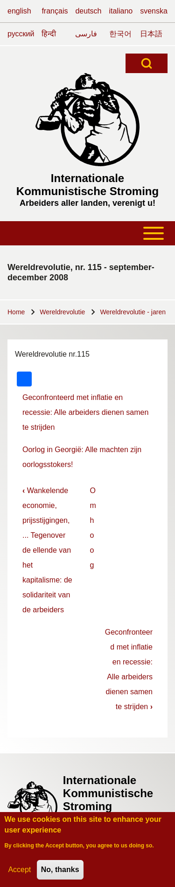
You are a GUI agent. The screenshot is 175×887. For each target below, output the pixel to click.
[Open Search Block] (147, 63)
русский (20, 34)
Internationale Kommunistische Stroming (87, 184)
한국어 (120, 34)
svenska (154, 11)
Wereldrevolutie (62, 312)
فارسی (86, 34)
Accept (19, 873)
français (55, 11)
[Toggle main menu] (87, 233)
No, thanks (60, 873)
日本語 (151, 34)
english (19, 11)
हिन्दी (49, 34)
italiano (121, 11)
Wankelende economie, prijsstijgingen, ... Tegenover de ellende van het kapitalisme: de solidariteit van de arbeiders (47, 550)
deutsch (88, 11)
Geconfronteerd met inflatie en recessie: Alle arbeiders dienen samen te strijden (85, 412)
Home (16, 312)
